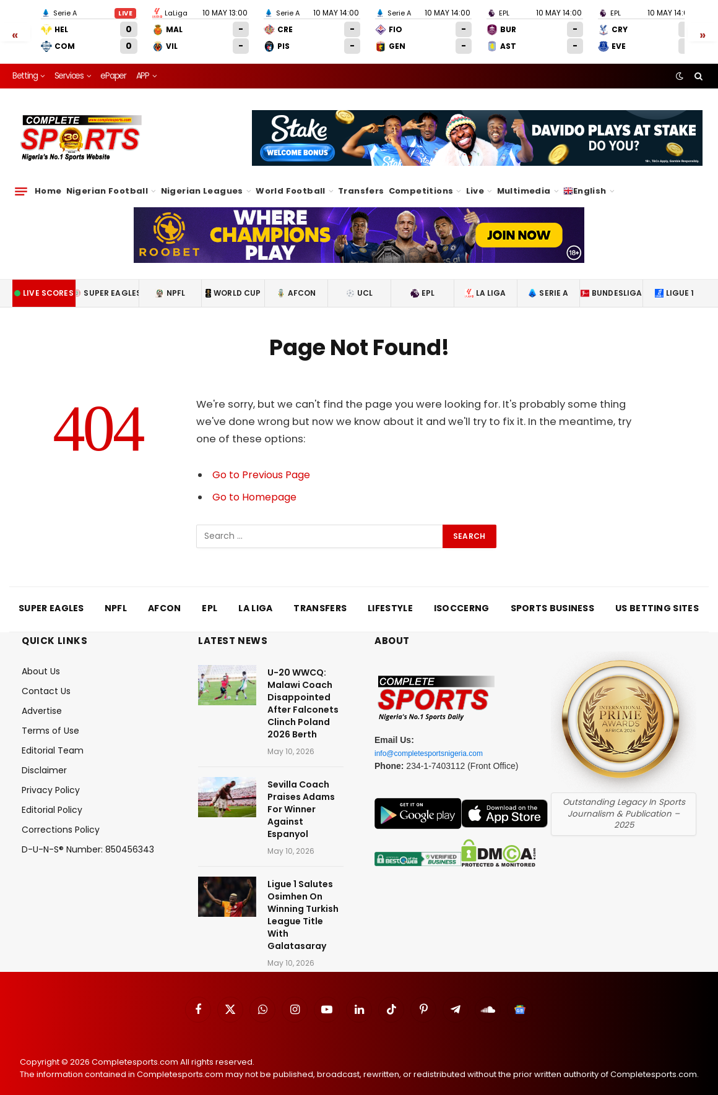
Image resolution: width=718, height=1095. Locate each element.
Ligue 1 (674, 283)
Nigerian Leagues (202, 181)
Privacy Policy (51, 780)
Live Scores (44, 283)
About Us (41, 661)
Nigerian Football (107, 181)
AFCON (296, 283)
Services (69, 66)
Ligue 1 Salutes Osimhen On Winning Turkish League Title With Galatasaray (303, 905)
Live (475, 181)
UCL (359, 283)
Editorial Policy (52, 800)
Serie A (548, 283)
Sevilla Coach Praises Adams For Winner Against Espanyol (301, 799)
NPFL (170, 283)
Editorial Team (53, 740)
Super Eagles (107, 283)
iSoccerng (462, 598)
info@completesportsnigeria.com (437, 743)
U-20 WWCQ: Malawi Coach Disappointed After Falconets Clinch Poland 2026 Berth (303, 693)
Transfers (361, 181)
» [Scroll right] (702, 28)
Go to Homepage (256, 487)
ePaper (113, 66)
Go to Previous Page (263, 465)
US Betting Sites (657, 598)
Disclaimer (44, 760)
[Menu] (21, 181)
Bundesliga (611, 283)
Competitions (421, 181)
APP (142, 66)
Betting (25, 66)
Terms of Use (50, 721)
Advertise (42, 701)
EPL (422, 283)
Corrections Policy (61, 820)
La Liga (485, 283)
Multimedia (524, 181)
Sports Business (553, 598)
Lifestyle (390, 598)
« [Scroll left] (15, 28)
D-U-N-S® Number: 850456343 (88, 839)
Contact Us (46, 681)
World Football (290, 181)
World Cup (233, 283)
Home (48, 181)
